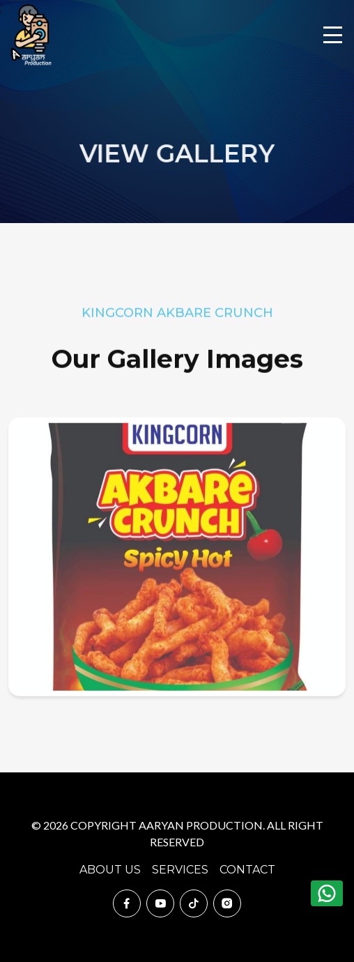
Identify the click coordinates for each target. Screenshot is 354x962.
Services (180, 869)
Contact (247, 869)
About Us (110, 869)
